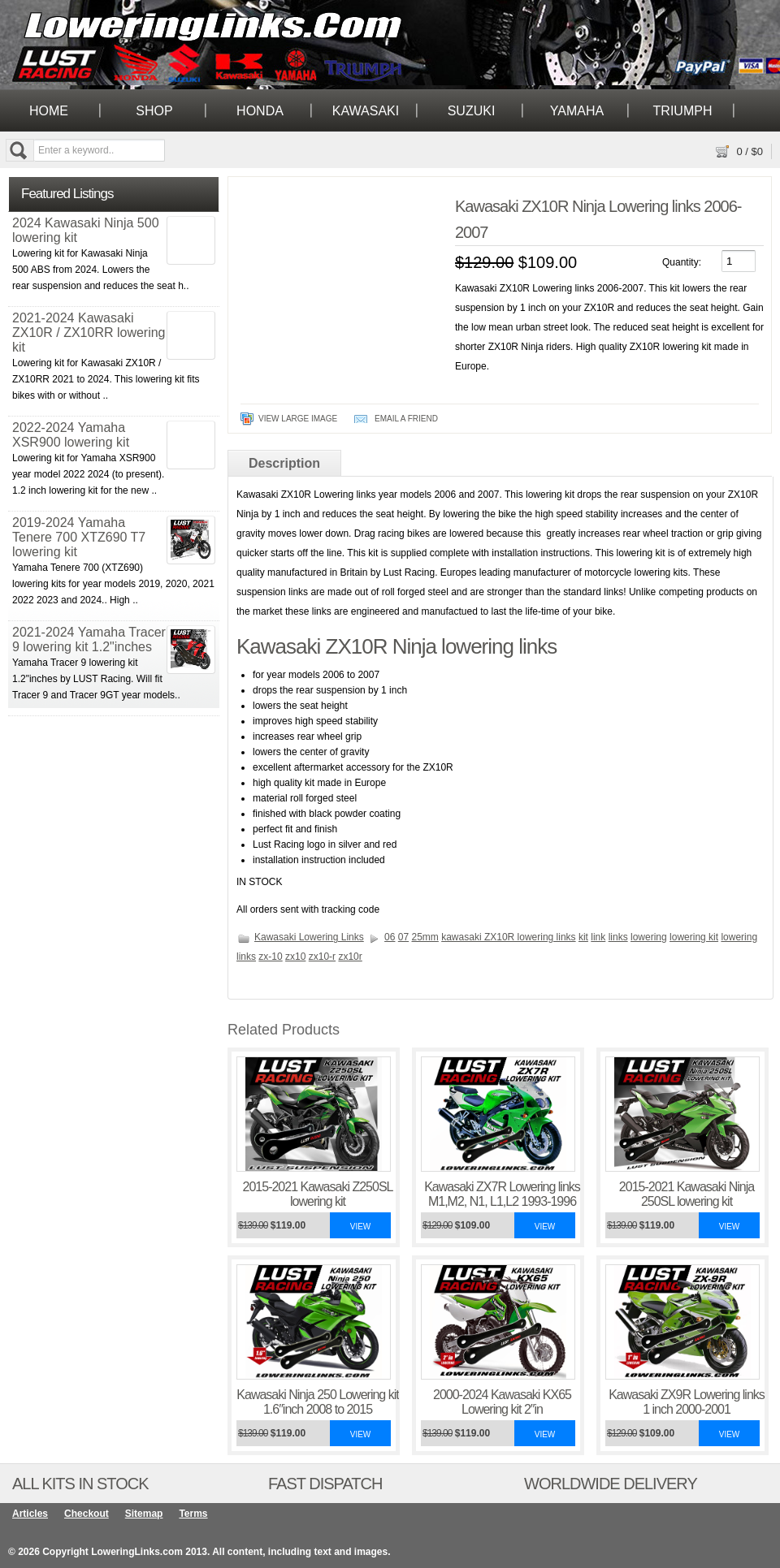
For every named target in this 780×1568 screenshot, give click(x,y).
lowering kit (694, 937)
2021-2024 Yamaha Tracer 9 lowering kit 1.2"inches (89, 639)
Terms (193, 1513)
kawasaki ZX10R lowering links (508, 937)
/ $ (749, 151)
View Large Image (297, 418)
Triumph (683, 111)
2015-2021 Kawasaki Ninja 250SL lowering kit (686, 1194)
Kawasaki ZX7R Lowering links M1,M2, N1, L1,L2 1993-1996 (502, 1194)
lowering (648, 937)
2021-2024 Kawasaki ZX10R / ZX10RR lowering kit (89, 332)
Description (284, 463)
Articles (30, 1513)
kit (583, 937)
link (598, 937)
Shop (154, 111)
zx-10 (270, 956)
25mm (425, 937)
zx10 (295, 956)
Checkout (86, 1513)
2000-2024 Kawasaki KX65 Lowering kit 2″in (502, 1402)
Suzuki (472, 111)
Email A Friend (406, 418)
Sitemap (144, 1513)
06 (389, 937)
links (618, 937)
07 (403, 937)
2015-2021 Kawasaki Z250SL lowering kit (318, 1194)
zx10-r (322, 956)
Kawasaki (365, 111)
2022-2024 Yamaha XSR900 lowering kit (70, 435)
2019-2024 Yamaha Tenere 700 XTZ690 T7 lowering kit (78, 537)
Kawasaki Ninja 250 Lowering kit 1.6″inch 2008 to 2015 (317, 1402)
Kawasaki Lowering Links (309, 937)
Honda (260, 111)
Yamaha (577, 111)
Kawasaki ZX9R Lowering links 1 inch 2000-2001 (687, 1402)
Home (48, 111)
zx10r (350, 956)
